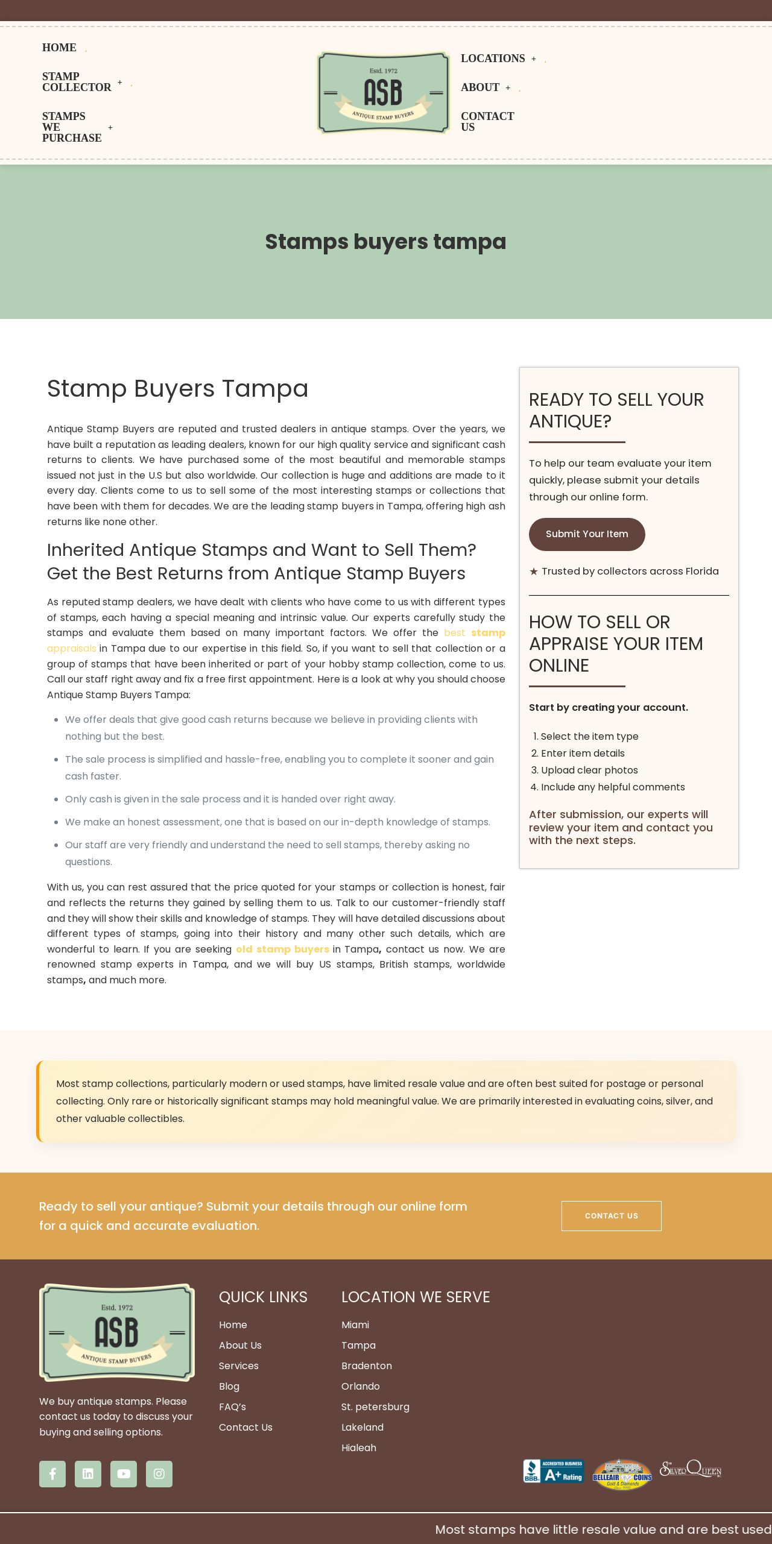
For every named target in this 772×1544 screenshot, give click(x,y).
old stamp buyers (284, 888)
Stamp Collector (223, 48)
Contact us (685, 62)
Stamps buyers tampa (386, 180)
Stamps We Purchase (174, 77)
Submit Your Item (588, 473)
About (596, 62)
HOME (82, 48)
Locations (504, 62)
